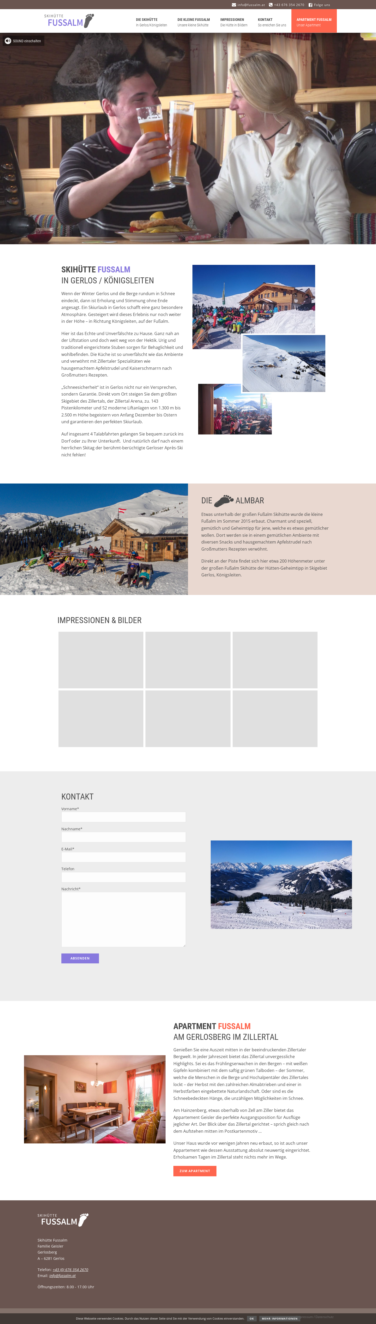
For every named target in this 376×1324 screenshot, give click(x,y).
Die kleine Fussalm (194, 22)
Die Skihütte (151, 22)
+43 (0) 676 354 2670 (70, 1269)
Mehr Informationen (280, 1318)
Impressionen (234, 22)
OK (252, 1318)
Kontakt (272, 22)
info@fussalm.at (62, 1275)
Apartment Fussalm (314, 22)
